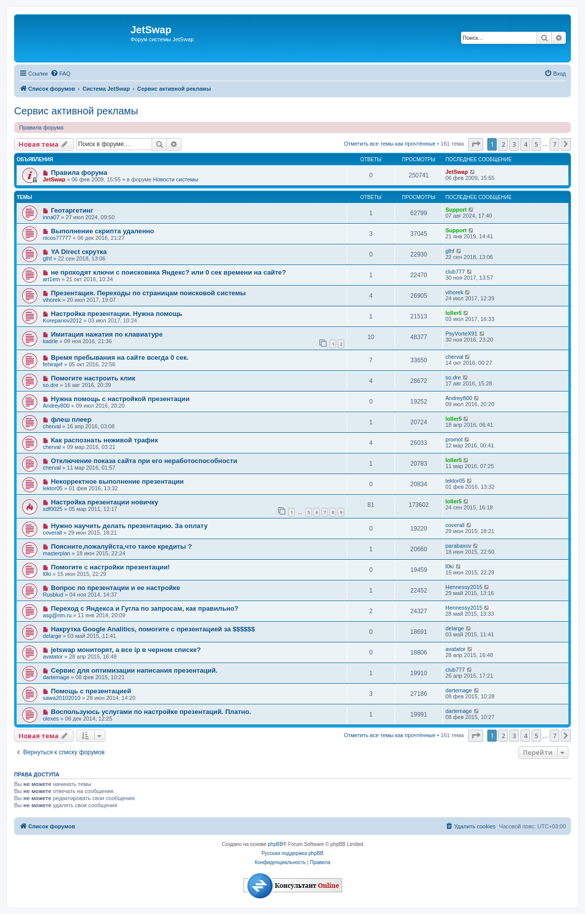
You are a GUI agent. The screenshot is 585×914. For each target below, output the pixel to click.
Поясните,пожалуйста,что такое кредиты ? (121, 546)
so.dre (50, 385)
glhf (47, 258)
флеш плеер (71, 419)
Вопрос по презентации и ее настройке (115, 588)
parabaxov (458, 546)
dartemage (56, 677)
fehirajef (52, 364)
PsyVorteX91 (461, 334)
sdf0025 (52, 509)
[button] (475, 144)
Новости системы (175, 179)
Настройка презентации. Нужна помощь (116, 313)
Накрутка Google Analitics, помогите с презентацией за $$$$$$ (153, 629)
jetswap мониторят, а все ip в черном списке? (126, 650)
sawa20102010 (62, 698)
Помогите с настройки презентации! (110, 567)
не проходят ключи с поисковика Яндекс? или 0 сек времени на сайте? (168, 272)
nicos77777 (57, 238)
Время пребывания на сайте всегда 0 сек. (119, 357)
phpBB (275, 844)
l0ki (47, 574)
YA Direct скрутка (79, 251)
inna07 (51, 217)
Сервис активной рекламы (76, 110)
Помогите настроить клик (93, 378)
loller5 (453, 313)
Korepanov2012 (62, 320)
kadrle (50, 341)
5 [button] (536, 144)
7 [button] (554, 144)
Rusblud (53, 595)
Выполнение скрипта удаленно (102, 231)
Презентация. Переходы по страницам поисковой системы (148, 293)
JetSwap (54, 179)
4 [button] (525, 144)
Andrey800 (56, 406)
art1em (51, 279)
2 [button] (503, 144)
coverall (52, 533)
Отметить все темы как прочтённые (389, 144)
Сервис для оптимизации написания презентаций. (134, 670)
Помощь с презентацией (91, 691)
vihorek (51, 300)
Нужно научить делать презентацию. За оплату (129, 526)
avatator (53, 657)
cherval (454, 357)
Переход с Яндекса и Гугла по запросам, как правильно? (144, 608)
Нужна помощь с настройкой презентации (120, 399)
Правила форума (41, 127)
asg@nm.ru (57, 615)
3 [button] (514, 144)
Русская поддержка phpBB (292, 853)
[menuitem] (60, 74)
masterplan (56, 553)
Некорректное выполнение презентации (117, 481)
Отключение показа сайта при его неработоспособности (144, 461)
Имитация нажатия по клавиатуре (107, 334)
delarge (52, 636)
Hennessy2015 (463, 587)
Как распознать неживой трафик (104, 440)
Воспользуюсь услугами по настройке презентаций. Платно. (151, 711)
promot (454, 439)
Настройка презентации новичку (104, 502)
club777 (455, 272)
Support (456, 210)
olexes (51, 718)
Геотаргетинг (72, 210)
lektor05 (52, 488)
